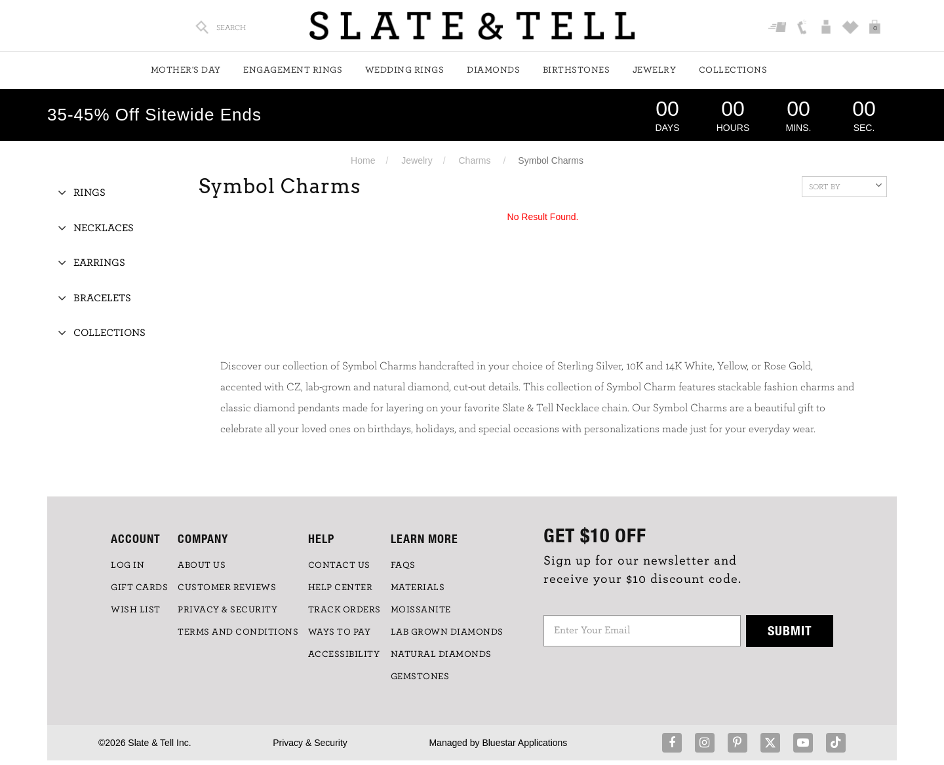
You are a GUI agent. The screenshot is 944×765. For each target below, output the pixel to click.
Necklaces (103, 228)
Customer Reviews (227, 587)
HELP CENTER (340, 587)
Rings (89, 192)
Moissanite (421, 609)
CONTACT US (339, 565)
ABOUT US (202, 565)
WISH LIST (136, 609)
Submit (790, 630)
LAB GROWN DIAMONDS (447, 632)
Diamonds (493, 70)
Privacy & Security (310, 742)
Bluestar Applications (524, 742)
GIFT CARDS (139, 587)
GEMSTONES (420, 676)
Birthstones (576, 70)
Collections (733, 70)
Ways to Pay (339, 632)
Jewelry (655, 70)
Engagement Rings (292, 70)
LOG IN (127, 565)
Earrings (99, 262)
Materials (418, 587)
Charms (475, 160)
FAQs (403, 565)
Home (363, 160)
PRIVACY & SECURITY (227, 609)
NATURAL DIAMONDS (441, 654)
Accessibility (344, 654)
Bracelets (102, 298)
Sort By (845, 185)
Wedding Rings (404, 70)
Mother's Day (186, 70)
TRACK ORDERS (344, 609)
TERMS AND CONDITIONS (238, 632)
